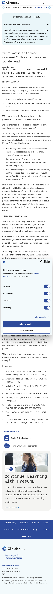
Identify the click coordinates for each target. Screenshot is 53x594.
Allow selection (26, 331)
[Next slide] (49, 7)
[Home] (11, 3)
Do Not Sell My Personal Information (14, 581)
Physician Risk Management (22, 7)
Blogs (36, 529)
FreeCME (26, 536)
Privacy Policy (32, 581)
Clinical (35, 522)
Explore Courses (12, 507)
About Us (8, 529)
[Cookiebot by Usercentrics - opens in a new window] (40, 261)
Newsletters (23, 529)
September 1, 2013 (41, 7)
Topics (46, 529)
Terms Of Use (43, 581)
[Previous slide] (3, 7)
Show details (40, 317)
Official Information (40, 583)
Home (8, 7)
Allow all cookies (26, 324)
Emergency (10, 522)
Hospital (24, 522)
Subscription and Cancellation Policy (20, 583)
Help (45, 522)
